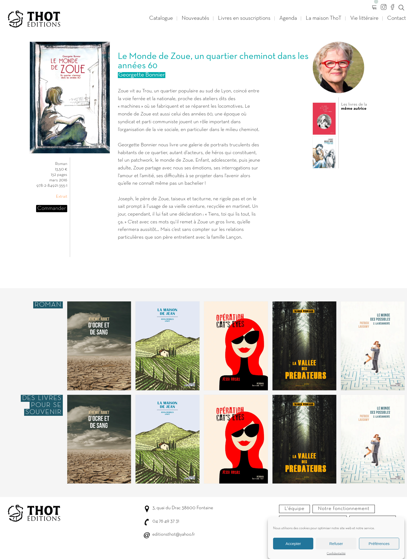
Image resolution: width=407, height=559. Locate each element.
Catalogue (161, 18)
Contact (396, 18)
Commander (51, 208)
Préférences (379, 546)
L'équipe (294, 508)
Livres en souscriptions (244, 18)
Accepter (293, 546)
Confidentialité (336, 556)
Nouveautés (195, 18)
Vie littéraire (364, 18)
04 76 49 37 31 (165, 521)
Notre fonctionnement (343, 508)
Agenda (288, 18)
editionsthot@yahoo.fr (173, 534)
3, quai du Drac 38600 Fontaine (182, 508)
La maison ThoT (323, 18)
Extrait (61, 196)
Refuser (336, 546)
